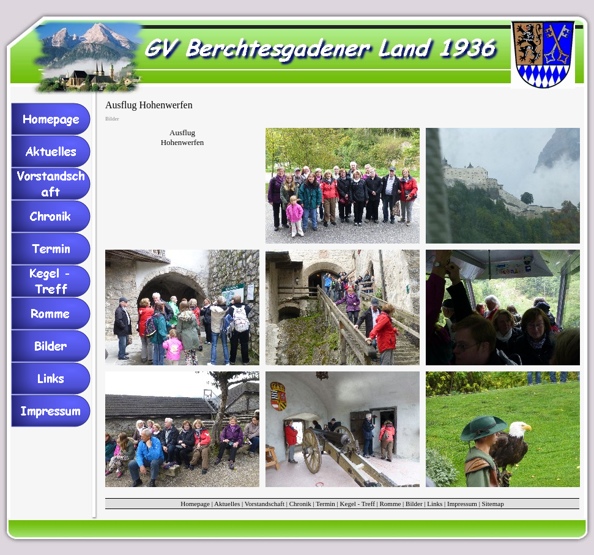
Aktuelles (227, 503)
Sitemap (493, 503)
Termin (325, 503)
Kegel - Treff (357, 503)
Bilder (414, 503)
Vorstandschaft (264, 503)
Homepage (195, 503)
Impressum (462, 503)
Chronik (300, 503)
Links (434, 503)
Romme (390, 503)
